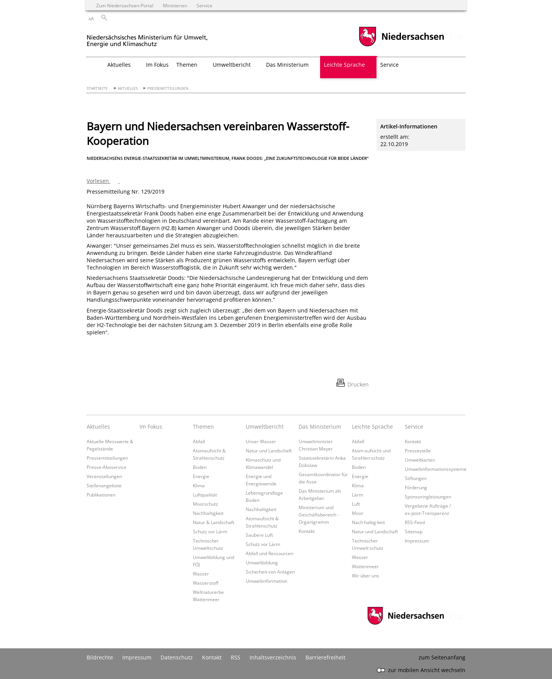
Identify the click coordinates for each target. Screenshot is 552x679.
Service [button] (389, 64)
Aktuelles (128, 88)
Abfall (199, 441)
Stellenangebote (104, 485)
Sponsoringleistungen (428, 496)
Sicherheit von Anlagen (270, 572)
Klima (199, 485)
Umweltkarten (420, 460)
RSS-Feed (415, 522)
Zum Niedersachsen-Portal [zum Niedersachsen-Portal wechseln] (124, 5)
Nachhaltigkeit (208, 513)
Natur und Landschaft (269, 450)
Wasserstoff (206, 583)
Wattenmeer (365, 566)
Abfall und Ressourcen (269, 553)
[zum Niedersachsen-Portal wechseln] (401, 45)
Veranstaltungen (104, 476)
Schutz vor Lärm (210, 531)
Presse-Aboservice (107, 467)
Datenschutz (177, 657)
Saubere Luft (259, 535)
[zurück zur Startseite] (147, 37)
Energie (201, 476)
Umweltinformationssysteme (436, 469)
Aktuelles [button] (119, 64)
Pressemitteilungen (168, 88)
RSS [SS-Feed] (235, 657)
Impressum (417, 541)
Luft (356, 504)
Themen (203, 426)
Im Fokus (157, 64)
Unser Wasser (261, 441)
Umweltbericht (265, 426)
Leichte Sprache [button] (344, 64)
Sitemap (413, 531)
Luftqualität (205, 495)
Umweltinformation (266, 581)
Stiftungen (416, 478)
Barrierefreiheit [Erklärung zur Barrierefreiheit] (325, 657)
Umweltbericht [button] (232, 64)
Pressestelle (418, 450)
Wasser (201, 573)
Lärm (357, 495)
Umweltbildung (262, 562)
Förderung (416, 487)
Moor (357, 513)
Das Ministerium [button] (287, 64)
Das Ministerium (320, 426)
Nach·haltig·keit (368, 522)
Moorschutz (205, 504)
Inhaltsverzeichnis (273, 657)
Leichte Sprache (372, 426)
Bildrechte (100, 657)
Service (414, 426)
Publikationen (101, 495)
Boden (200, 467)
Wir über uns (365, 575)
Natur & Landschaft (213, 522)
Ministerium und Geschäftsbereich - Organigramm (319, 514)
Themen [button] (186, 64)
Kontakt (307, 531)
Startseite (97, 88)
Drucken (358, 384)
